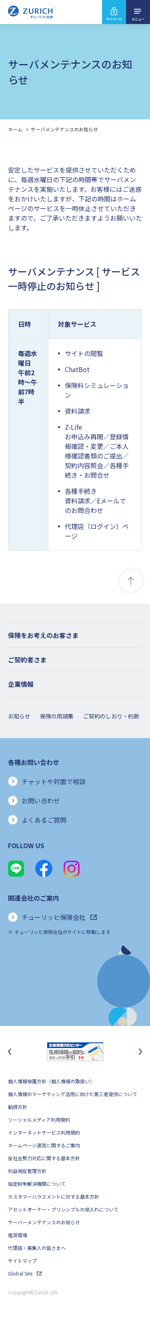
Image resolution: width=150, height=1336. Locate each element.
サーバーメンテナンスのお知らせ (44, 1222)
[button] (75, 635)
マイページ (114, 19)
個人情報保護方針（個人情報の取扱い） (51, 1081)
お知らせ (19, 716)
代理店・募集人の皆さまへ (37, 1247)
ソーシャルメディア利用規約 (39, 1119)
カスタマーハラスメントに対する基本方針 (53, 1196)
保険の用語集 (57, 716)
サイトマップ (22, 1260)
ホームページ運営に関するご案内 (44, 1145)
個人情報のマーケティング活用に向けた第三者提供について (72, 1094)
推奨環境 (17, 1234)
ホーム (15, 129)
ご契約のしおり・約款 (111, 716)
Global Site (25, 1273)
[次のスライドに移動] (140, 1051)
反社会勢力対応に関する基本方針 (44, 1158)
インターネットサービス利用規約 (44, 1132)
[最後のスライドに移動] (9, 1051)
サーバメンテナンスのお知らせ (64, 129)
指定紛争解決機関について (37, 1183)
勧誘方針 (17, 1106)
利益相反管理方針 (27, 1170)
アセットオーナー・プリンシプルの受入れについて (63, 1209)
